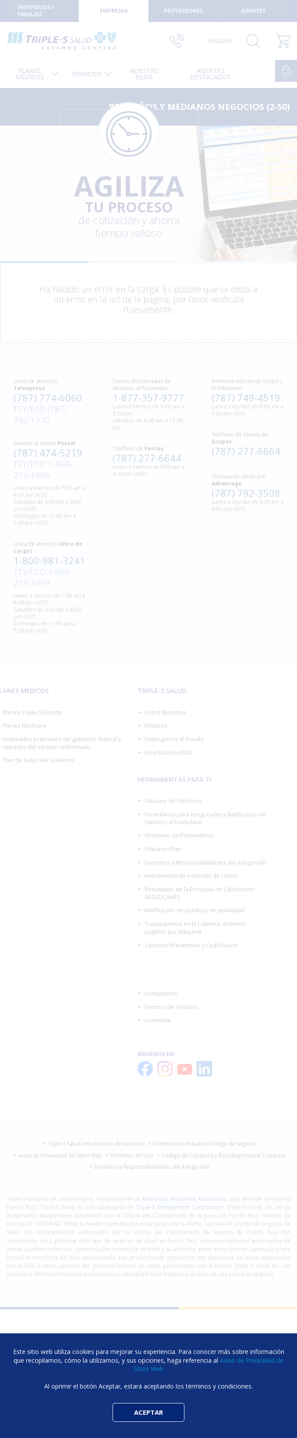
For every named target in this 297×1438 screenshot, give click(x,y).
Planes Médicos (28, 74)
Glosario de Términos (173, 801)
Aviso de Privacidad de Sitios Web (60, 1155)
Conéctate (158, 1020)
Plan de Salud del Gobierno (39, 760)
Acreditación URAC (169, 752)
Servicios (89, 74)
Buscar (254, 41)
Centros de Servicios (172, 1007)
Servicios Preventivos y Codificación (191, 945)
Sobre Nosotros (166, 712)
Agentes (253, 10)
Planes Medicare (24, 725)
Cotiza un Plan (163, 849)
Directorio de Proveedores (180, 835)
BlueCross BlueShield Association (185, 1198)
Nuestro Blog (149, 74)
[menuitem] (31, 74)
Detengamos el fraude (174, 739)
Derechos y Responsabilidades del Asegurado (205, 862)
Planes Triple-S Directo (32, 712)
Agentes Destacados (212, 74)
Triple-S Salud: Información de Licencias (96, 1143)
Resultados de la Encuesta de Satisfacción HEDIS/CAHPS (200, 893)
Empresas (113, 10)
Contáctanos (161, 993)
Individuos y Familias (36, 11)
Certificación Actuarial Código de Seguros (205, 1143)
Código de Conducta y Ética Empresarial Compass (224, 1155)
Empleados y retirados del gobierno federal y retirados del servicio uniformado (62, 743)
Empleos (156, 725)
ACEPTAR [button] (148, 1412)
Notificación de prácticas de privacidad (194, 910)
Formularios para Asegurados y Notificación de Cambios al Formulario (205, 818)
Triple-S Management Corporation (179, 1207)
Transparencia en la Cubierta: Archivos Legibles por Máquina (195, 927)
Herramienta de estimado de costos (192, 875)
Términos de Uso (131, 1155)
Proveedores (183, 10)
